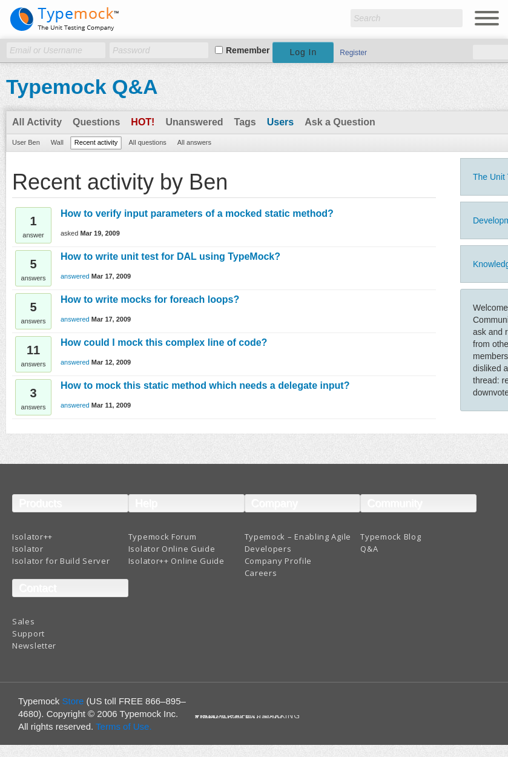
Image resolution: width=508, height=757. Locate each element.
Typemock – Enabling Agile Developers (298, 542)
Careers (261, 572)
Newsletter (34, 645)
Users (280, 122)
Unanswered (194, 122)
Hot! (142, 122)
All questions (147, 142)
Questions (96, 122)
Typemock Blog (390, 536)
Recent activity (96, 142)
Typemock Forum (162, 536)
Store (73, 701)
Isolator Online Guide (172, 548)
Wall (57, 142)
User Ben (26, 142)
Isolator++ (32, 536)
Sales (23, 621)
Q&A (369, 548)
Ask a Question (340, 122)
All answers (194, 142)
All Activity (37, 122)
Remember (247, 50)
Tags (245, 122)
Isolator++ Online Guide (176, 560)
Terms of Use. (124, 726)
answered (75, 276)
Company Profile (278, 560)
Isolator (28, 548)
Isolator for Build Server (61, 560)
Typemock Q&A (82, 86)
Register (353, 52)
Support (28, 633)
